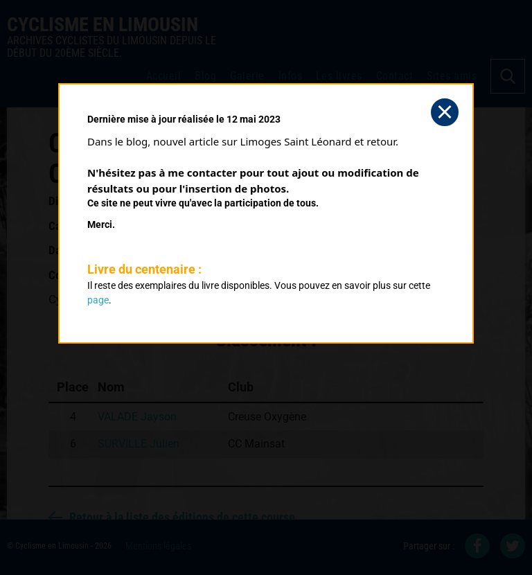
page (98, 300)
